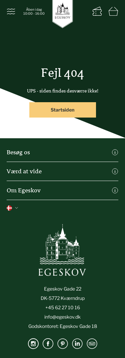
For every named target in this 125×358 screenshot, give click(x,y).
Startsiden (62, 110)
